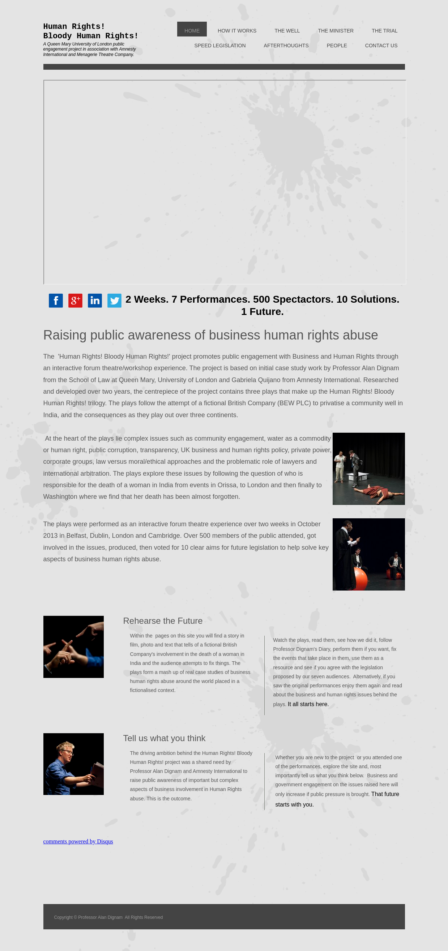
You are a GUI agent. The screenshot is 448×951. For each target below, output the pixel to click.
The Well (287, 31)
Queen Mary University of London (79, 44)
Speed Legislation (220, 45)
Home (192, 31)
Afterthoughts (286, 45)
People (337, 45)
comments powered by (78, 841)
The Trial (384, 31)
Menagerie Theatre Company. (105, 54)
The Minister (336, 31)
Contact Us (381, 45)
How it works (237, 31)
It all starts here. (308, 704)
